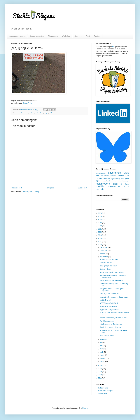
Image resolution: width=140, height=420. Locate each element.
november (104, 250)
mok (115, 181)
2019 (100, 235)
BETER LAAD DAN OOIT (109, 303)
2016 (100, 245)
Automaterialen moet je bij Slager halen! (114, 297)
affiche (126, 173)
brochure (113, 175)
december (104, 247)
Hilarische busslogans (105, 391)
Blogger (85, 408)
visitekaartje (112, 186)
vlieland (51, 113)
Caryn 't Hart (28, 103)
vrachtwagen (123, 186)
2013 (100, 372)
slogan (46, 113)
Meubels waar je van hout (109, 260)
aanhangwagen (101, 173)
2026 (100, 213)
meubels (19, 113)
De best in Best (105, 269)
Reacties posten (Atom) (30, 192)
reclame (31, 113)
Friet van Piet (102, 393)
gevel (127, 178)
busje (99, 178)
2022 (100, 226)
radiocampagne (124, 181)
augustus (103, 339)
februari (103, 358)
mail (113, 47)
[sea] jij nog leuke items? (108, 266)
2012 (100, 375)
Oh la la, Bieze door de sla (109, 294)
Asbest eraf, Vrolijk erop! (108, 306)
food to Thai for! (105, 300)
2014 (100, 369)
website (100, 189)
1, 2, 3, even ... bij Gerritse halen (111, 324)
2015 (100, 365)
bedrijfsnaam (105, 175)
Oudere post (82, 188)
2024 (100, 219)
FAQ (88, 36)
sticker (127, 184)
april (102, 352)
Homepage (50, 188)
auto (97, 175)
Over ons (78, 36)
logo (97, 181)
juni (101, 346)
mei (101, 349)
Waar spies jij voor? (107, 335)
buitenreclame (123, 175)
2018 (100, 238)
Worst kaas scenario (107, 321)
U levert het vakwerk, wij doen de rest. (113, 318)
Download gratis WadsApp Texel (111, 280)
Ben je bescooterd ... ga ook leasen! (112, 272)
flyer (122, 179)
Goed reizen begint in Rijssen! (110, 327)
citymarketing (115, 179)
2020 (100, 232)
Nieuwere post (16, 188)
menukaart (106, 181)
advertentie (114, 172)
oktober (103, 254)
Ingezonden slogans (17, 36)
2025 (100, 216)
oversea (25, 113)
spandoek (117, 184)
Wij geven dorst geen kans (109, 309)
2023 (100, 223)
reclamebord (39, 113)
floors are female (106, 263)
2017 (100, 241)
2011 (100, 378)
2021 (100, 229)
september (104, 257)
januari (102, 361)
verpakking (100, 186)
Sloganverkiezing (36, 36)
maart (102, 355)
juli (101, 342)
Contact (97, 36)
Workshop (66, 36)
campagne (106, 179)
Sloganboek (53, 36)
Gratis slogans (103, 388)
